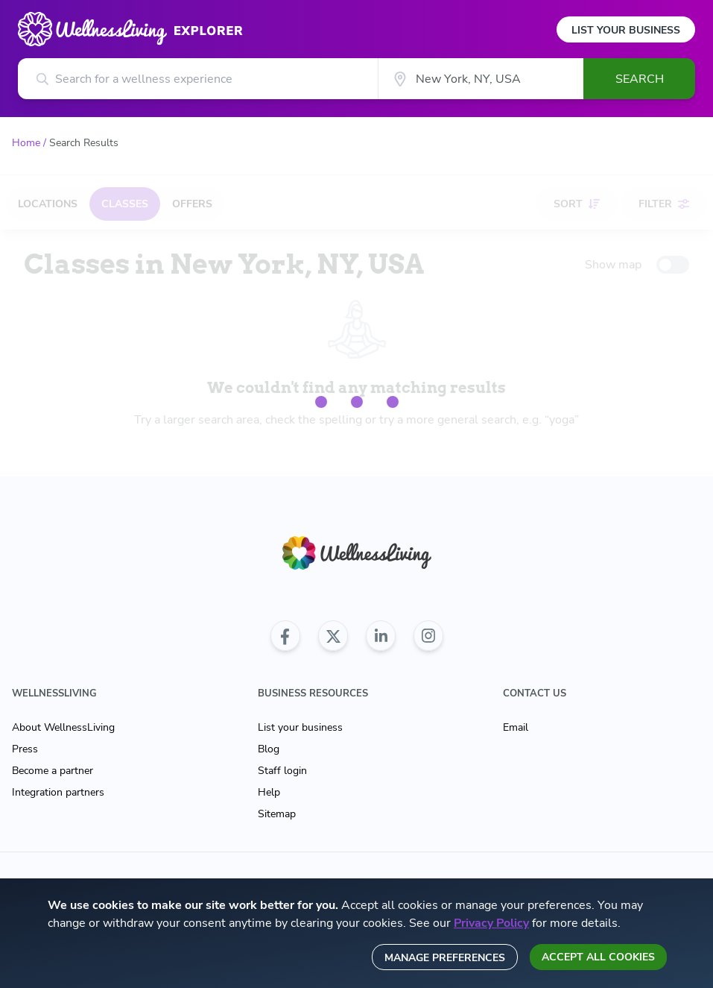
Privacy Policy (491, 923)
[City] (480, 78)
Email (515, 727)
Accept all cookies (598, 957)
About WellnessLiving (63, 727)
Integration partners (58, 792)
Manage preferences (444, 958)
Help (269, 792)
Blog (268, 749)
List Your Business (625, 30)
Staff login (282, 771)
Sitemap (277, 814)
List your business (300, 727)
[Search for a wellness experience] (198, 78)
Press (25, 749)
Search (639, 79)
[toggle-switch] (672, 265)
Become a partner (52, 771)
